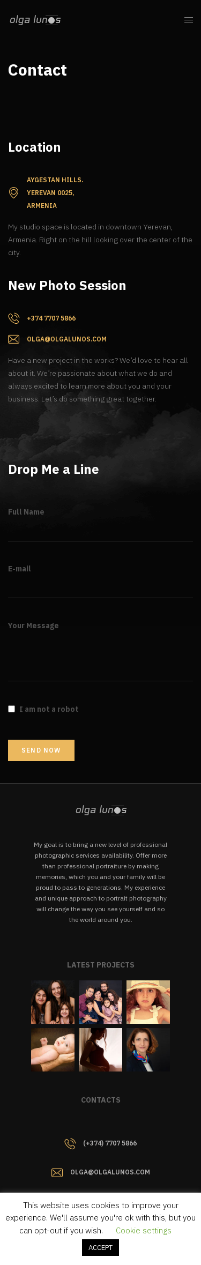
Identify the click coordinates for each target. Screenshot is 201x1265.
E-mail (19, 569)
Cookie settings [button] (144, 1230)
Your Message (33, 625)
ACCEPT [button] (100, 1247)
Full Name (26, 512)
